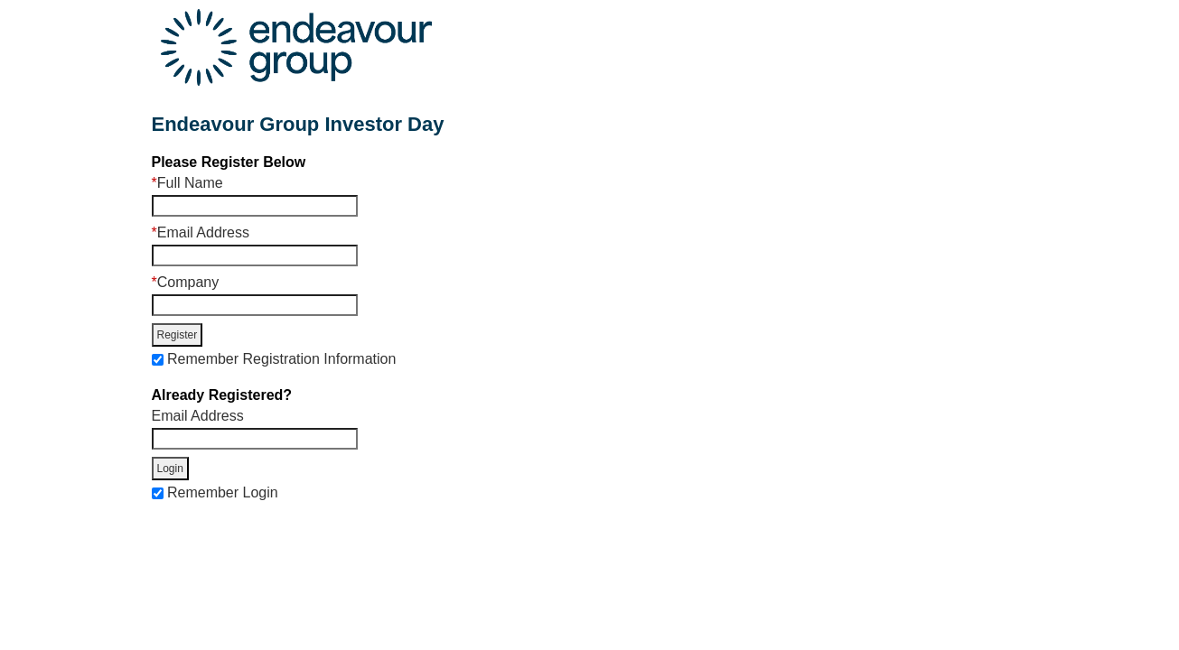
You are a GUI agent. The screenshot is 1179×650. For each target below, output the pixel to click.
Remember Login (222, 492)
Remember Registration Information (281, 359)
